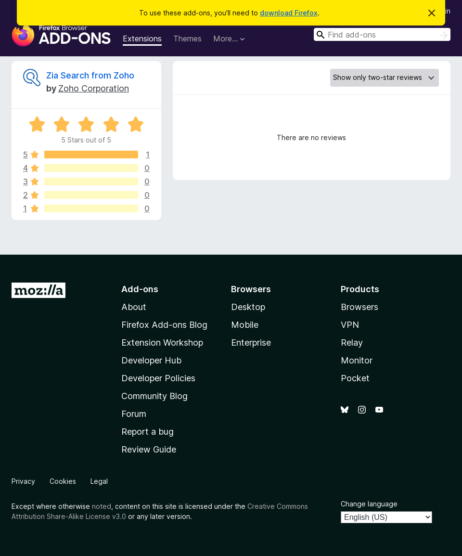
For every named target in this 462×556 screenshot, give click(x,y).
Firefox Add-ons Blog (164, 325)
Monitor (356, 360)
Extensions (142, 38)
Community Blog (154, 396)
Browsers (359, 307)
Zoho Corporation (93, 88)
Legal (99, 481)
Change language (369, 504)
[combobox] (382, 34)
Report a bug (147, 432)
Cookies (63, 481)
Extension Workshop (162, 342)
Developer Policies (158, 378)
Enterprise (251, 342)
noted (101, 506)
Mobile (244, 325)
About (133, 307)
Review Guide (148, 449)
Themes (187, 38)
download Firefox (289, 13)
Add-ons (139, 289)
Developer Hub (151, 360)
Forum (133, 414)
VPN (350, 325)
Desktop (248, 307)
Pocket (355, 378)
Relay (352, 342)
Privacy (23, 481)
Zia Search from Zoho (90, 75)
